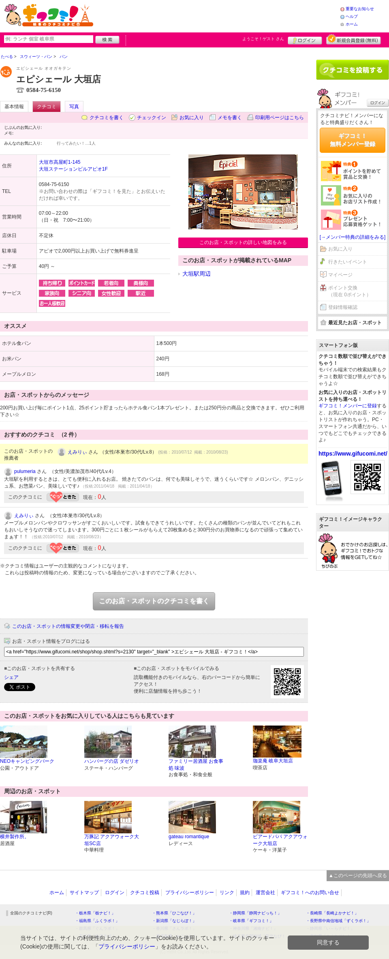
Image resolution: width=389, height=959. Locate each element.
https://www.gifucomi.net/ (352, 453)
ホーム (352, 24)
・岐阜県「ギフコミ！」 (251, 920)
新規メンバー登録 (353, 39)
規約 (245, 892)
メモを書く (230, 117)
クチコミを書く (107, 117)
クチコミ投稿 (144, 892)
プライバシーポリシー (189, 892)
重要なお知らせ (360, 8)
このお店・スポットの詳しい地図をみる (243, 242)
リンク (227, 892)
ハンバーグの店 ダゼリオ (111, 761)
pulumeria (25, 471)
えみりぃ (77, 452)
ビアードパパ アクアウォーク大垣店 (280, 840)
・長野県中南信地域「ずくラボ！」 (338, 920)
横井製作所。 (14, 836)
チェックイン (151, 117)
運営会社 (265, 892)
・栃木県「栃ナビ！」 (95, 913)
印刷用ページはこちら (279, 117)
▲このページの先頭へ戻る (358, 875)
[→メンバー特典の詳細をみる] (353, 237)
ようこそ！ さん (263, 38)
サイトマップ (84, 892)
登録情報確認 (342, 307)
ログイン (305, 39)
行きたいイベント (347, 262)
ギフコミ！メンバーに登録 (347, 406)
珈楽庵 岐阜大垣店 (273, 761)
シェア (11, 677)
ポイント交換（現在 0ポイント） (349, 291)
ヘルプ (352, 16)
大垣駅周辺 (196, 273)
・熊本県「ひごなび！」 (174, 913)
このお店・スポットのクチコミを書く (154, 600)
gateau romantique (189, 836)
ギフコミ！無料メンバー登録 (352, 140)
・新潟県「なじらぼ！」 (174, 920)
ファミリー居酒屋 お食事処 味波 (196, 764)
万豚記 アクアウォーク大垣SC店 (111, 840)
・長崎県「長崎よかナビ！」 (332, 913)
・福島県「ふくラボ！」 (97, 920)
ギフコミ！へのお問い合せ (310, 892)
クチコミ (46, 106)
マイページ (340, 275)
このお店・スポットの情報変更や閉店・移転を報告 (68, 626)
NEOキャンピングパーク (27, 761)
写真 (74, 106)
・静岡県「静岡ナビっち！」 (255, 913)
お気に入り (192, 117)
